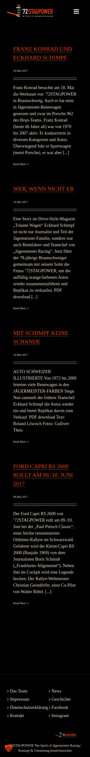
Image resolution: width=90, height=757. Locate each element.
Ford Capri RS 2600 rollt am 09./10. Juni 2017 (43, 475)
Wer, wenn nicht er (43, 189)
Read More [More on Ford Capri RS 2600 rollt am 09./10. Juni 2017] (19, 603)
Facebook (60, 707)
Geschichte (61, 699)
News (56, 691)
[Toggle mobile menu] (77, 11)
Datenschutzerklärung (24, 707)
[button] (8, 748)
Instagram (60, 715)
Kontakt (17, 715)
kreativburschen (61, 750)
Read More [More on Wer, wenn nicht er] (19, 308)
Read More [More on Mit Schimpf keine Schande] (19, 441)
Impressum (19, 699)
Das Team (18, 691)
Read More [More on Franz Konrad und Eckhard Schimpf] (19, 164)
